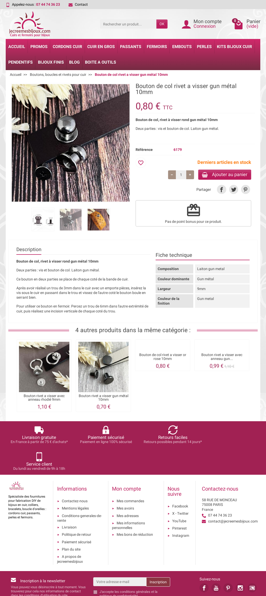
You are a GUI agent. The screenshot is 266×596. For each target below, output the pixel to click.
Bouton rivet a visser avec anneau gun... (221, 357)
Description (28, 250)
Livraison (69, 501)
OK (161, 24)
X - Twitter (180, 487)
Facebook (180, 480)
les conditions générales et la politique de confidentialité (128, 567)
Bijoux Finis (51, 62)
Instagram (180, 509)
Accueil (16, 46)
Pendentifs (20, 62)
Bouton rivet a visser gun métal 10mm (103, 398)
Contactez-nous (75, 474)
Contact (78, 4)
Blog (74, 62)
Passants (130, 46)
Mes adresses (128, 489)
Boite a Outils (100, 62)
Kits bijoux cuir (234, 46)
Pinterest (179, 502)
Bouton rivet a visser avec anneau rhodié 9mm (44, 398)
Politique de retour (76, 508)
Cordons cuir (67, 46)
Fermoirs (157, 46)
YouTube (179, 494)
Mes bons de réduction (135, 508)
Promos (39, 46)
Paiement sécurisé (76, 515)
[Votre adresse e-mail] (120, 555)
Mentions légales (75, 482)
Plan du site (71, 523)
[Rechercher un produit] (128, 23)
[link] (221, 190)
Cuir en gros (101, 46)
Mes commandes (130, 474)
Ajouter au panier (223, 175)
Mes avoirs (125, 482)
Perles (204, 46)
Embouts (182, 46)
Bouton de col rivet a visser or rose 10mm (162, 357)
